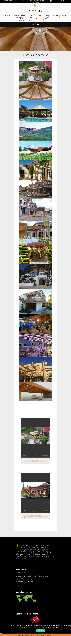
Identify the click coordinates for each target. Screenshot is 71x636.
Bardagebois (47, 16)
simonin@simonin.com (27, 581)
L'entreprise (64, 16)
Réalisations (7, 16)
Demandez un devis (56, 1)
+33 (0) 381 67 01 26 (39, 1)
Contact (48, 1)
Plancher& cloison (39, 16)
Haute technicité (21, 19)
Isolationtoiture (31, 16)
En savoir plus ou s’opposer (50, 627)
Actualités (55, 16)
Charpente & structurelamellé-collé (19, 16)
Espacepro (29, 19)
